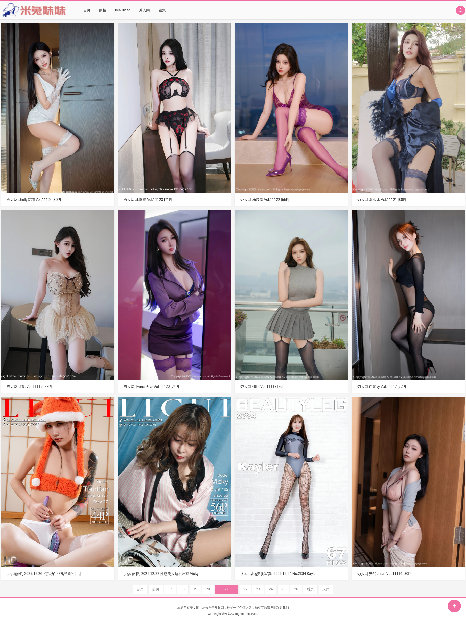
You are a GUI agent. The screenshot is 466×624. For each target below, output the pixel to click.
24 (265, 589)
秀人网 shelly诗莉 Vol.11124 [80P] (34, 200)
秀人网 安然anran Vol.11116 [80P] (384, 574)
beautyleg (122, 10)
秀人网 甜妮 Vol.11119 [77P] (29, 386)
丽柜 (102, 10)
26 (290, 589)
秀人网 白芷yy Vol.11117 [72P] (381, 386)
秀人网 (144, 10)
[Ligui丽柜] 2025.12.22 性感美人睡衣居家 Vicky (161, 574)
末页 (320, 589)
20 (214, 589)
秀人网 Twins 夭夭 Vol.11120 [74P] (151, 386)
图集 (161, 10)
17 (176, 589)
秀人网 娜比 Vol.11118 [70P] (262, 386)
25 (277, 589)
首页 (87, 10)
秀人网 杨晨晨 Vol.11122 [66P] (264, 200)
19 (201, 589)
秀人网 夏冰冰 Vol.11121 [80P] (381, 200)
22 (239, 589)
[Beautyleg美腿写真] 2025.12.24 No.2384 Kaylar (278, 574)
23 (252, 589)
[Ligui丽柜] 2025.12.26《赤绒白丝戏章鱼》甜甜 (44, 574)
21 (227, 589)
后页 (304, 589)
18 (188, 589)
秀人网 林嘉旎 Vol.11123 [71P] (148, 200)
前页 (161, 589)
